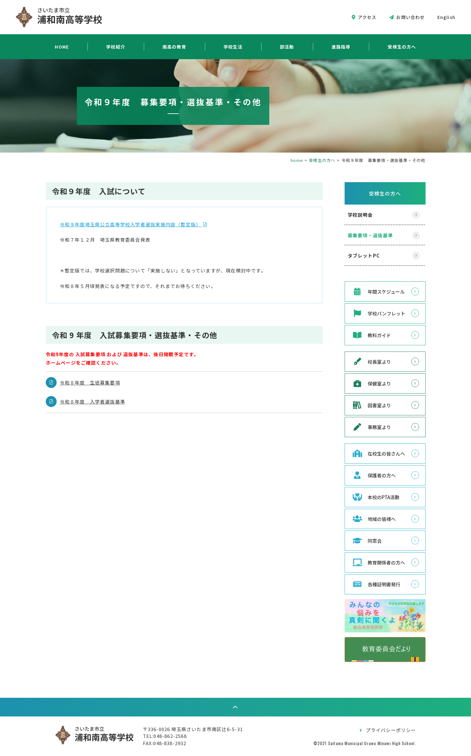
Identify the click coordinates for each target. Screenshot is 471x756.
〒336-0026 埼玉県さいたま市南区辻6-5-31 (193, 729)
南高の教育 (174, 47)
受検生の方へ (402, 47)
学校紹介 (115, 47)
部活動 (287, 47)
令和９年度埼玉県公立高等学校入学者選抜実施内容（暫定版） (131, 224)
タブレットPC (364, 255)
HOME (62, 47)
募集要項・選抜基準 (370, 235)
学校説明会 (360, 214)
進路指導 (341, 47)
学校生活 (233, 47)
